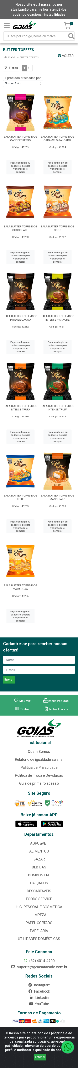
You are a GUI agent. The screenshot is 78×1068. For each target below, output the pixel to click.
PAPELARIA (39, 931)
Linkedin (39, 998)
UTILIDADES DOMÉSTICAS (39, 939)
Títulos (22, 709)
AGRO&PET (39, 843)
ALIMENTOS (39, 851)
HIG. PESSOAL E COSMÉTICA (39, 907)
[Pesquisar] (71, 36)
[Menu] (7, 25)
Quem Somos (39, 751)
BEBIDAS (39, 867)
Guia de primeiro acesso (39, 783)
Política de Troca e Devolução (39, 775)
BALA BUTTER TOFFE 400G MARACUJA (20, 587)
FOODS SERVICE (39, 899)
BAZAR (39, 859)
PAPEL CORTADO (39, 923)
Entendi (40, 1057)
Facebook (39, 991)
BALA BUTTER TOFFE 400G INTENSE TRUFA (20, 407)
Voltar (66, 56)
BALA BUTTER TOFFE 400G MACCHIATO (57, 497)
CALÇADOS (39, 883)
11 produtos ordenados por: (22, 78)
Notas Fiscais (56, 709)
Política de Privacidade (39, 767)
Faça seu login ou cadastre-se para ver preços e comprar (20, 167)
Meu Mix (22, 701)
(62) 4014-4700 (39, 961)
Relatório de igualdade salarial (39, 759)
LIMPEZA (39, 915)
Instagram (39, 985)
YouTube (39, 1004)
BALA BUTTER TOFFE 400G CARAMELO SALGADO (57, 138)
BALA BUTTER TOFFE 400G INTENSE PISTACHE (57, 317)
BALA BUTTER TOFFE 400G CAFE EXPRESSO (20, 138)
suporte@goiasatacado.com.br (39, 967)
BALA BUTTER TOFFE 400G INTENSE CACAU (20, 317)
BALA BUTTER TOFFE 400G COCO (57, 228)
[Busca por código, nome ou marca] (36, 36)
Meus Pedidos (56, 701)
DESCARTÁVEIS (39, 891)
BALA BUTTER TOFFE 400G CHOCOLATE (20, 228)
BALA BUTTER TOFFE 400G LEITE (20, 497)
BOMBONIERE (39, 875)
